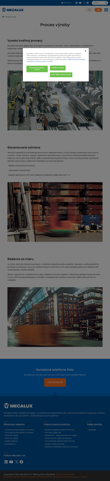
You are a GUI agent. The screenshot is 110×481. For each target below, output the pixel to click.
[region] (56, 64)
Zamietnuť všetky (57, 67)
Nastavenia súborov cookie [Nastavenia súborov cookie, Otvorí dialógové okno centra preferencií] (37, 68)
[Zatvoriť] (85, 50)
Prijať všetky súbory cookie (61, 74)
